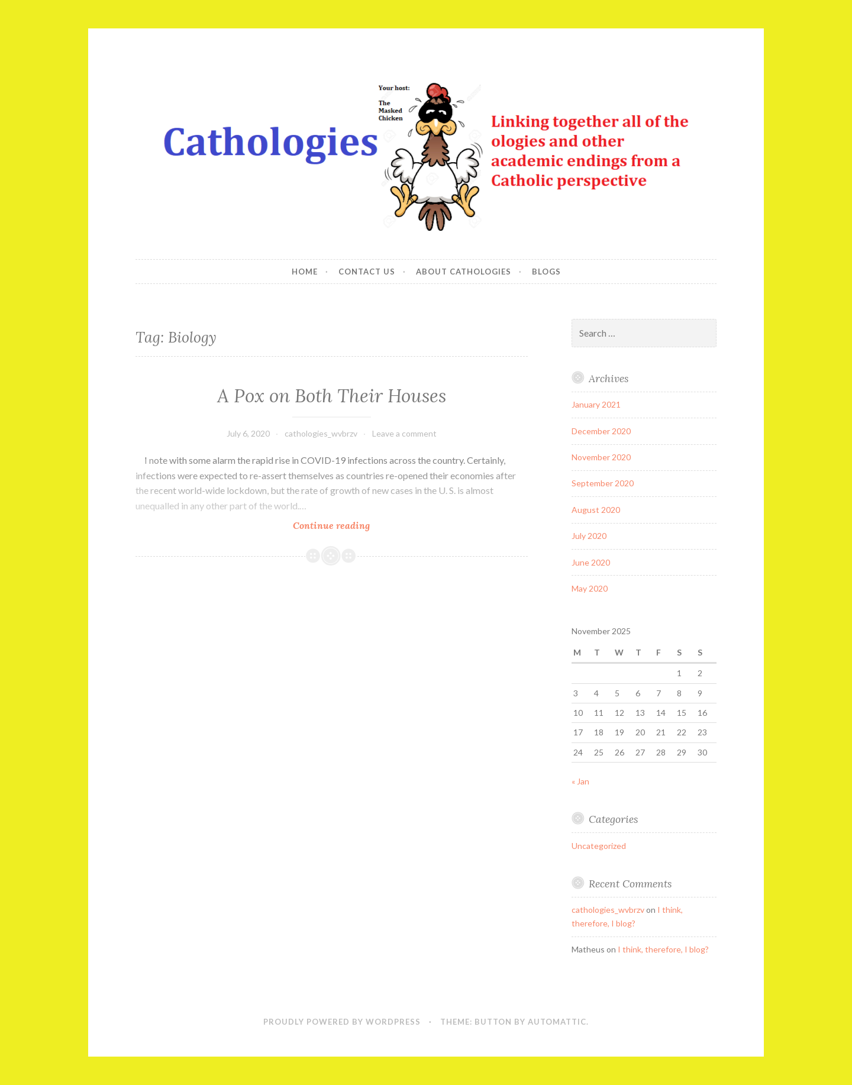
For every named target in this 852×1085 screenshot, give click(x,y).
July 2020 (589, 536)
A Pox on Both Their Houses (331, 396)
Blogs (546, 271)
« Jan (580, 781)
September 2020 (603, 483)
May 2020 (590, 588)
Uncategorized (599, 846)
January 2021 (596, 404)
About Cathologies (463, 271)
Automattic (557, 1021)
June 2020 (591, 562)
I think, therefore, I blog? (663, 949)
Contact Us (366, 271)
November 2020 (601, 457)
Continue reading (347, 525)
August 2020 (596, 510)
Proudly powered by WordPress (342, 1021)
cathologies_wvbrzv (321, 433)
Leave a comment (404, 433)
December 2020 (601, 431)
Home (305, 271)
